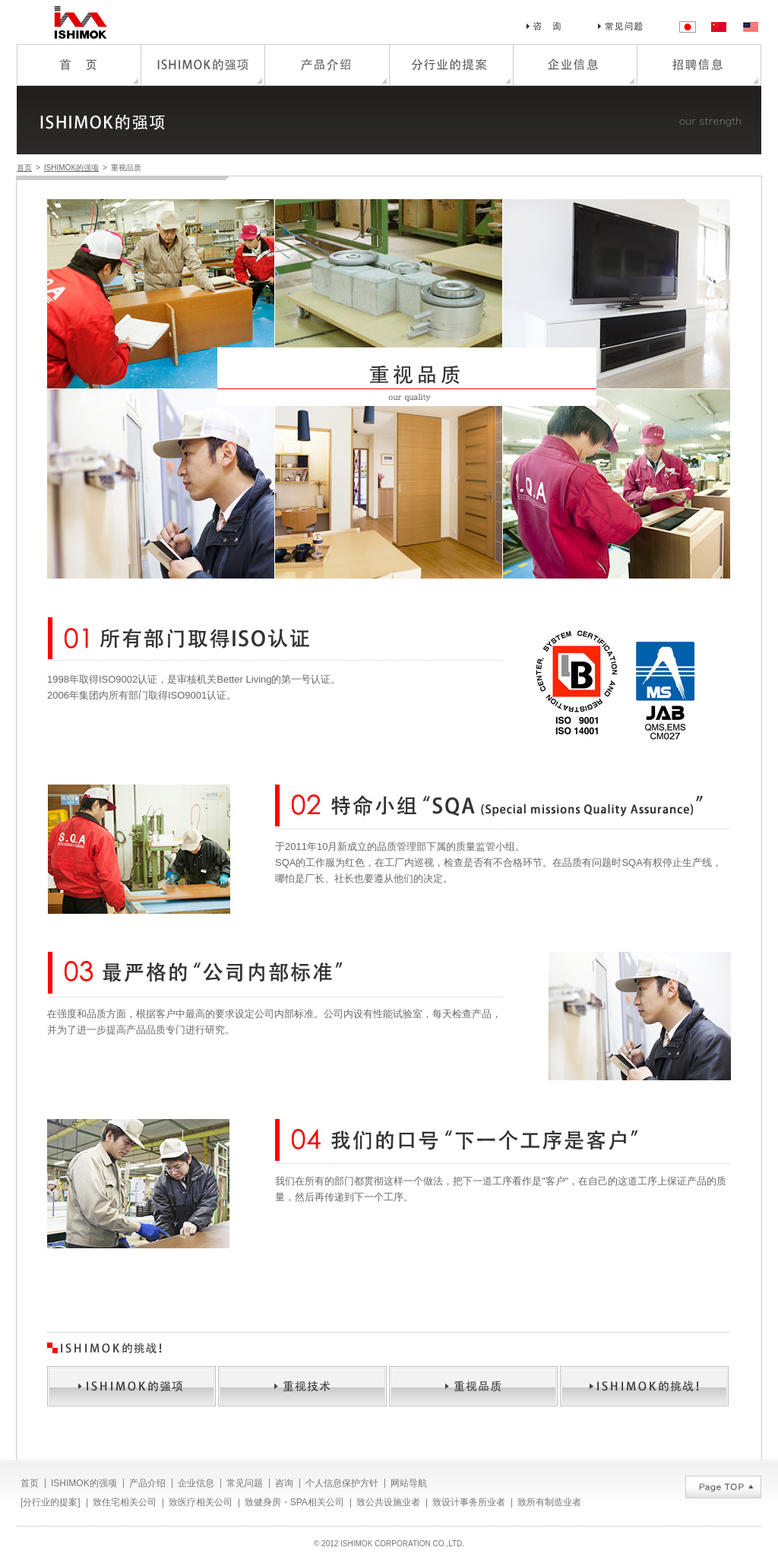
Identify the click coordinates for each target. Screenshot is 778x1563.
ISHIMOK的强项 (71, 167)
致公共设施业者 (388, 1502)
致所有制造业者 (549, 1502)
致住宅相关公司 (125, 1502)
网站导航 (409, 1483)
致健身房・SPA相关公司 (294, 1502)
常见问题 (244, 1483)
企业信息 (196, 1483)
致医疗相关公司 (200, 1502)
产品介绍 (147, 1483)
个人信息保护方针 (341, 1483)
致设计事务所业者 (468, 1502)
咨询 (284, 1483)
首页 (24, 167)
